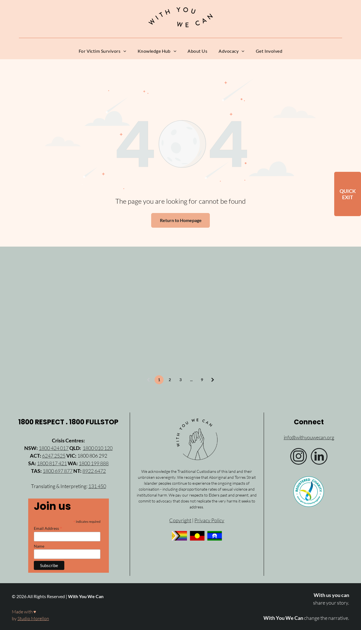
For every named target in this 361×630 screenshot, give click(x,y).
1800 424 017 (54, 448)
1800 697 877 (57, 471)
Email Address (48, 528)
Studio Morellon (33, 618)
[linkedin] (319, 457)
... (191, 379)
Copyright (180, 520)
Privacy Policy (209, 520)
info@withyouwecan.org (309, 437)
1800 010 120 (98, 448)
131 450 (97, 486)
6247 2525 (53, 456)
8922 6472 (94, 471)
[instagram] (298, 457)
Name (39, 546)
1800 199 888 (94, 463)
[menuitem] (102, 51)
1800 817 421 (52, 463)
